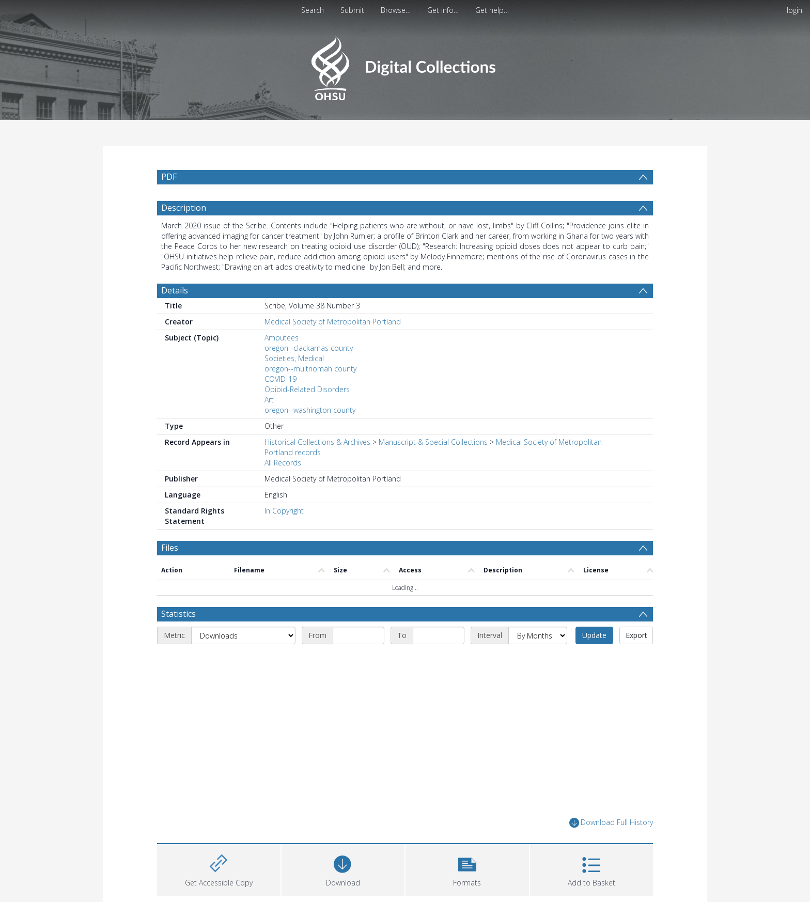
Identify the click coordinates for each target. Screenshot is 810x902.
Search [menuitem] (312, 10)
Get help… (492, 10)
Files (169, 547)
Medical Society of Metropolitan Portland (332, 321)
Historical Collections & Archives (317, 442)
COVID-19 (280, 379)
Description (183, 207)
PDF (169, 176)
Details (174, 290)
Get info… (443, 10)
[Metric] (243, 635)
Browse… (396, 10)
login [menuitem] (794, 10)
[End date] (438, 635)
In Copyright (284, 511)
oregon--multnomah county (310, 369)
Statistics (178, 613)
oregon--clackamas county (308, 348)
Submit (352, 10)
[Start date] (358, 635)
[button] (467, 868)
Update (594, 635)
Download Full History (611, 822)
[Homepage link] (404, 65)
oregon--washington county (309, 410)
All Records (282, 463)
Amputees (281, 338)
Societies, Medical (294, 358)
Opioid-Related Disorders (307, 389)
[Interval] (537, 635)
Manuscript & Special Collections (433, 442)
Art (269, 400)
